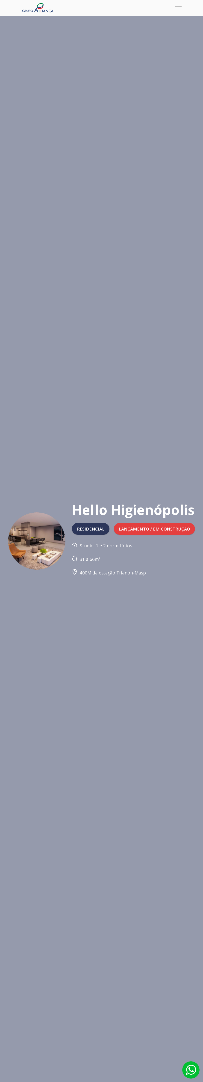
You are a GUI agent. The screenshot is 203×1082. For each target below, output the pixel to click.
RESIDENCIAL (91, 520)
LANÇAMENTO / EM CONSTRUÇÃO (113, 537)
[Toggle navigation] (178, 8)
